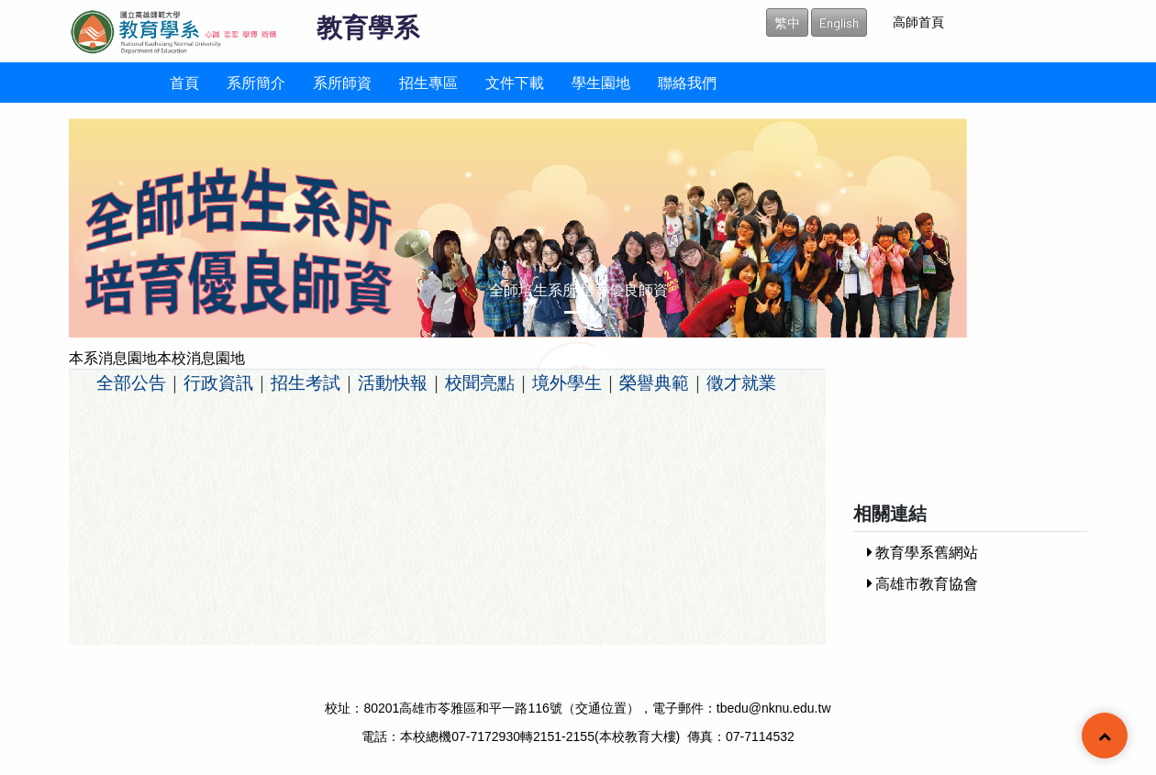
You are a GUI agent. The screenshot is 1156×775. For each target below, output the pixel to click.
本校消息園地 (201, 357)
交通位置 (601, 708)
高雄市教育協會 (922, 583)
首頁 (184, 82)
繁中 (787, 22)
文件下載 (514, 82)
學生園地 (601, 82)
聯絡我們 (687, 82)
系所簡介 (256, 82)
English (839, 22)
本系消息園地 (113, 357)
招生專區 (428, 82)
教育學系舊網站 (922, 551)
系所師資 (342, 82)
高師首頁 (918, 21)
